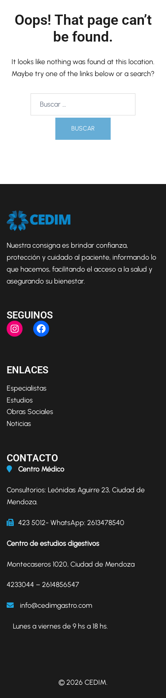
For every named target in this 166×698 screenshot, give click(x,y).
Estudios (20, 400)
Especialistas (26, 388)
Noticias (19, 423)
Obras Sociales (30, 411)
